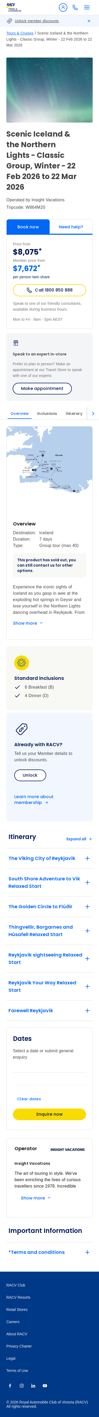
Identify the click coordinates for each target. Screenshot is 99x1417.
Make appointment (42, 388)
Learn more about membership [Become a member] (34, 800)
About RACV (16, 1334)
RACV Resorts (18, 1297)
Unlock (30, 775)
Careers (13, 1322)
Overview (20, 413)
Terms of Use (17, 1370)
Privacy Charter (19, 1346)
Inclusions (47, 413)
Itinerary (74, 413)
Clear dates (29, 1099)
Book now (28, 227)
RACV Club (15, 1285)
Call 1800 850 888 (49, 290)
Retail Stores (16, 1309)
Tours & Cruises (20, 33)
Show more (25, 623)
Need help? (71, 227)
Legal (10, 1358)
